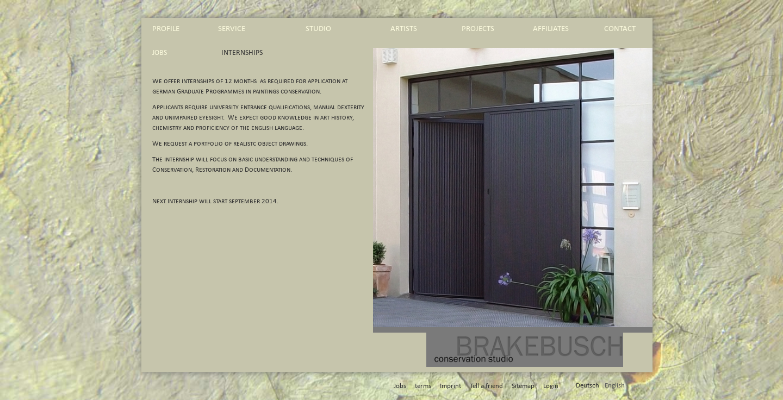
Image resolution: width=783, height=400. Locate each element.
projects (478, 28)
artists (403, 28)
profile (165, 28)
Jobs (159, 53)
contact (620, 28)
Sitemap (523, 386)
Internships (242, 53)
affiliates (551, 28)
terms (423, 386)
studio (318, 28)
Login (550, 386)
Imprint (450, 386)
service (231, 28)
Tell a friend (486, 386)
